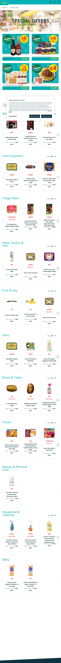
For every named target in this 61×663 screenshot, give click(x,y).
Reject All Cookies (34, 116)
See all (50, 156)
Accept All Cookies (46, 116)
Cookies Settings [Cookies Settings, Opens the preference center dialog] (13, 116)
